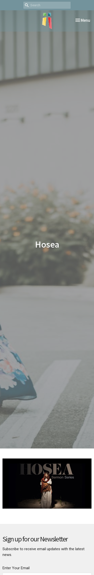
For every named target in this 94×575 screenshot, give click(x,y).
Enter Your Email (16, 568)
